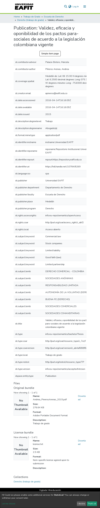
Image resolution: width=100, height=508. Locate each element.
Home (17, 16)
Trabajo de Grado (31, 16)
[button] (70, 6)
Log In (76, 6)
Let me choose (8, 503)
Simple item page (50, 53)
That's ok (92, 503)
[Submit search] (66, 6)
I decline (81, 503)
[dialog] (50, 500)
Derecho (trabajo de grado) (30, 20)
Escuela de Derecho (54, 16)
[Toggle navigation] (85, 6)
